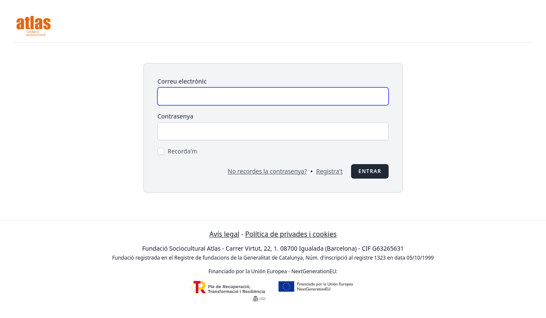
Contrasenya (175, 116)
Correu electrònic (181, 81)
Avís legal (224, 234)
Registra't (329, 171)
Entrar (369, 171)
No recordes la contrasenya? (267, 171)
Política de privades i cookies (291, 234)
